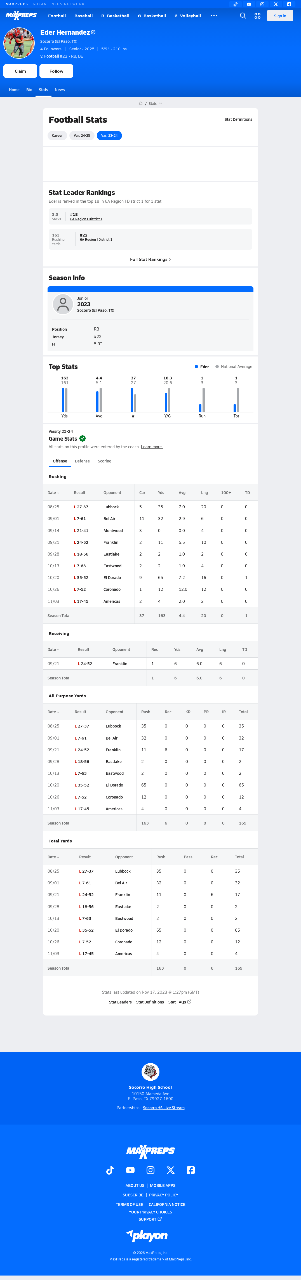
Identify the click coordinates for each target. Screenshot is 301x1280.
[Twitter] (276, 4)
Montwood (113, 530)
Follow (56, 71)
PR (206, 711)
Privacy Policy (163, 1195)
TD (247, 492)
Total (243, 711)
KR (188, 711)
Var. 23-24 (109, 135)
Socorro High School (150, 1076)
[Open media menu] (257, 15)
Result (79, 492)
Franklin (111, 542)
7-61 (81, 518)
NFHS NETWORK (68, 4)
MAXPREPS (17, 4)
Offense (60, 461)
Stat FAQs (180, 1001)
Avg (182, 492)
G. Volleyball (188, 15)
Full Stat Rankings (150, 259)
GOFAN (40, 4)
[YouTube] (249, 4)
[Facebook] (289, 4)
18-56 (82, 554)
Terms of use (129, 1204)
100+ (226, 492)
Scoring (104, 461)
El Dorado (112, 577)
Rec (154, 649)
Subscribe (133, 1195)
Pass (188, 856)
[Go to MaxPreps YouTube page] (130, 1171)
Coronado (112, 589)
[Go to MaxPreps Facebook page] (190, 1171)
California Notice (167, 1204)
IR (224, 711)
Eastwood (112, 565)
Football (57, 15)
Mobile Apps (162, 1185)
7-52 (81, 589)
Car (142, 492)
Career (57, 135)
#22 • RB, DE (61, 56)
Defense (82, 461)
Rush (145, 711)
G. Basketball (152, 15)
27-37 (82, 506)
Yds (161, 492)
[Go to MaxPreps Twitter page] (170, 1171)
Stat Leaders (120, 1001)
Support (150, 1219)
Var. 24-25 (82, 135)
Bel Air (109, 518)
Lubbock (111, 506)
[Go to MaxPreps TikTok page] (110, 1171)
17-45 (82, 601)
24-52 (82, 542)
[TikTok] (235, 4)
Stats (43, 89)
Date (53, 492)
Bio (29, 89)
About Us (135, 1185)
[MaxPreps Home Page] (141, 103)
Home (14, 89)
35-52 (82, 577)
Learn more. (152, 446)
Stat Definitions (238, 119)
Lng (204, 492)
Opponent (112, 492)
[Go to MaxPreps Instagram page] (150, 1171)
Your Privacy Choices (150, 1211)
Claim (20, 71)
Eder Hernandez (67, 32)
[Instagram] (262, 4)
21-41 (82, 530)
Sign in (280, 15)
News (60, 89)
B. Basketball (115, 15)
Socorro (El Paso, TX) (58, 41)
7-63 (81, 565)
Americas (112, 601)
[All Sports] (214, 15)
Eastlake (111, 554)
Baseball (83, 15)
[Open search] (243, 15)
